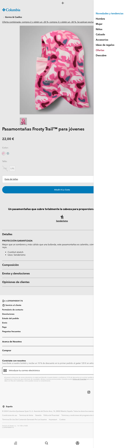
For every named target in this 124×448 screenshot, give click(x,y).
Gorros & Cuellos (13, 17)
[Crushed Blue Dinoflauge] (8, 153)
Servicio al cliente (11, 305)
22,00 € (8, 139)
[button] (15, 443)
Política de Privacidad (79, 379)
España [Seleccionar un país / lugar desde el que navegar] (9, 406)
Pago (4, 327)
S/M (5, 168)
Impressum (53, 419)
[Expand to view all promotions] (62, 3)
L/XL (12, 168)
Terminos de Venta (26, 415)
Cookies (62, 419)
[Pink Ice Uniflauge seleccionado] (3, 153)
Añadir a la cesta (62, 189)
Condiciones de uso (9, 415)
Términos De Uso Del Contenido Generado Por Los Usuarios (24, 419)
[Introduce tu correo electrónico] (60, 370)
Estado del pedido (10, 318)
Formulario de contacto (12, 309)
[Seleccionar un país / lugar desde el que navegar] (3, 406)
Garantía (38, 415)
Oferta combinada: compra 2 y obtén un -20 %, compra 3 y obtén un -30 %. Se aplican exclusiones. (51, 22)
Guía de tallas (11, 179)
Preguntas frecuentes (11, 331)
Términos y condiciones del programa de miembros (80, 415)
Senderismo (62, 221)
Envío (4, 322)
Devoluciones (8, 314)
